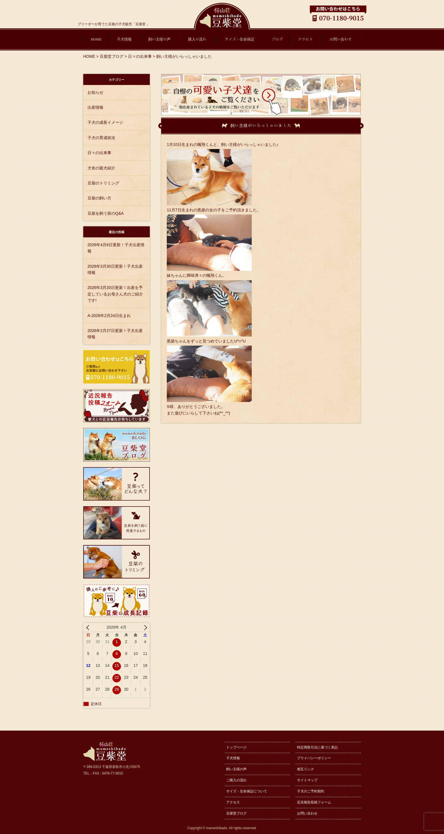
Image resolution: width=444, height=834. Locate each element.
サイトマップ (307, 780)
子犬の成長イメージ (105, 122)
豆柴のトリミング (103, 183)
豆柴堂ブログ (236, 813)
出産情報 (95, 107)
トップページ (236, 747)
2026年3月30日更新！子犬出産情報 (115, 269)
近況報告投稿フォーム (314, 802)
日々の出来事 (99, 152)
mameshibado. (217, 828)
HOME (96, 39)
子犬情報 (124, 39)
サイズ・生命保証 (239, 39)
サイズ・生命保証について (246, 791)
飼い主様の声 (159, 39)
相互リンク (305, 769)
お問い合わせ (341, 39)
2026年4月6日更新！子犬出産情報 (115, 247)
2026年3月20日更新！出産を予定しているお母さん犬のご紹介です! (115, 294)
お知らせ (95, 92)
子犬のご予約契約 (310, 791)
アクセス (305, 39)
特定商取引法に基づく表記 (317, 747)
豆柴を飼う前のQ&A (105, 213)
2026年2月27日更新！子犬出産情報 (115, 333)
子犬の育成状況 (101, 137)
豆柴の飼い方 (99, 198)
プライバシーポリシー (314, 758)
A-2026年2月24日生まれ (109, 315)
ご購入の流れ (236, 780)
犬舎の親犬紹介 (101, 168)
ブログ (277, 39)
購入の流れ (197, 39)
